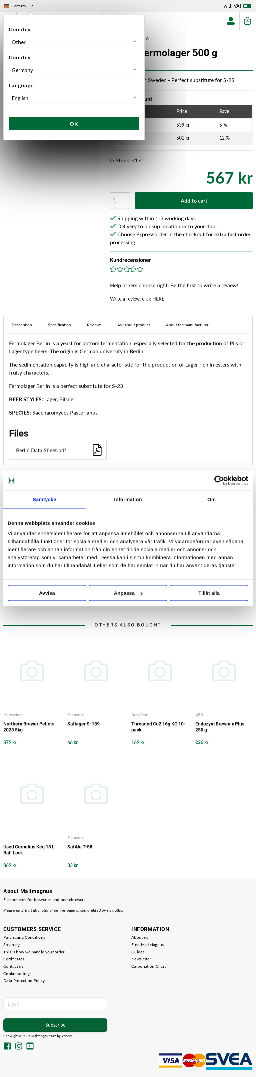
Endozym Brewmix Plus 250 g (219, 726)
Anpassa (128, 593)
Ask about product (133, 324)
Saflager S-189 (83, 723)
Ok (74, 123)
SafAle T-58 (79, 846)
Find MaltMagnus (147, 944)
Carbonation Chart (148, 966)
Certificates (13, 958)
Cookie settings (17, 973)
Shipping (11, 944)
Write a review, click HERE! (138, 299)
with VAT (237, 7)
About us (139, 937)
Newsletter (141, 958)
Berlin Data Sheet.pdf (59, 450)
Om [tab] (211, 499)
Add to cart (194, 200)
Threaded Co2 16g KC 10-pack (158, 726)
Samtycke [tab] (44, 499)
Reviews (94, 324)
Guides (137, 951)
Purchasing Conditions (24, 937)
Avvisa (47, 593)
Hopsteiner (13, 714)
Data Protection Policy (24, 980)
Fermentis (75, 714)
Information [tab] (128, 499)
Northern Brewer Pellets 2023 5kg (28, 726)
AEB (199, 714)
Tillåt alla (209, 593)
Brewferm (139, 714)
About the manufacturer (187, 324)
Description (22, 324)
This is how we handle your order (34, 951)
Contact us (13, 966)
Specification (59, 324)
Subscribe (55, 1025)
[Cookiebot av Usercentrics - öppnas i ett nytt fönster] (219, 481)
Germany (19, 6)
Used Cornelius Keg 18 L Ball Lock (29, 849)
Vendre (67, 1036)
